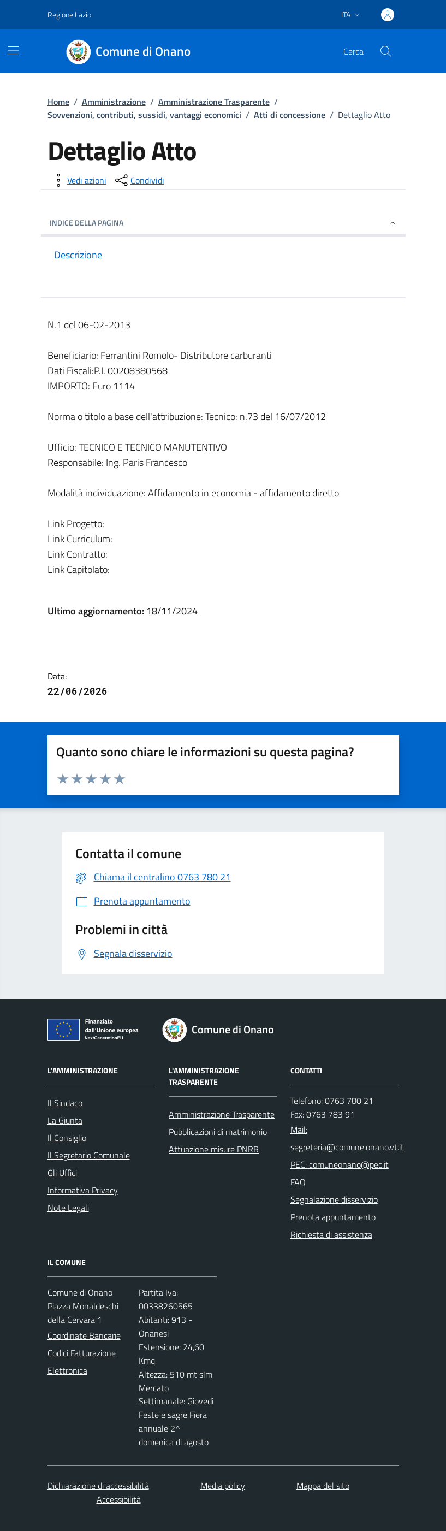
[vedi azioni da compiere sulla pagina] (78, 180)
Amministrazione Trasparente (214, 101)
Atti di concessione (289, 114)
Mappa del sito (322, 1485)
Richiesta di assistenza (331, 1234)
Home (58, 101)
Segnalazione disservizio (334, 1199)
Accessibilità (119, 1499)
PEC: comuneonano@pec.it (339, 1164)
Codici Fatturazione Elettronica (81, 1361)
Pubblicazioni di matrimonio (218, 1131)
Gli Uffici (62, 1172)
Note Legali (68, 1207)
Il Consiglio (66, 1137)
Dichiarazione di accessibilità (98, 1485)
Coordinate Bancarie (84, 1335)
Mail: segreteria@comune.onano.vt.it (347, 1138)
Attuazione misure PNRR (214, 1149)
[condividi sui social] (138, 180)
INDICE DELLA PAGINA (223, 222)
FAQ (298, 1182)
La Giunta (64, 1120)
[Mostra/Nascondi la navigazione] (13, 50)
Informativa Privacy (82, 1190)
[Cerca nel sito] (385, 51)
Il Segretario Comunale (88, 1155)
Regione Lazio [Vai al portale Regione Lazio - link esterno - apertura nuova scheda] (69, 14)
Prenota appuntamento (333, 1216)
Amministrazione (114, 101)
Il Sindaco (64, 1102)
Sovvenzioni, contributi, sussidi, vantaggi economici (144, 114)
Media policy (222, 1485)
